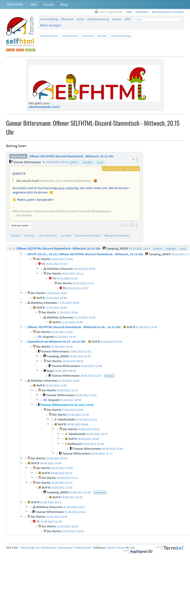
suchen (116, 19)
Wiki (33, 4)
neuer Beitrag (49, 19)
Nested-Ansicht (70, 35)
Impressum (65, 548)
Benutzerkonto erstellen (88, 235)
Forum (48, 4)
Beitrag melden (20, 225)
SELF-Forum (18, 156)
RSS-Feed (102, 35)
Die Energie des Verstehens (38, 548)
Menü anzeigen (50, 25)
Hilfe (128, 19)
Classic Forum (115, 548)
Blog (63, 4)
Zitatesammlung (98, 19)
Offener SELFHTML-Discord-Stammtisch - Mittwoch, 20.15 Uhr (71, 156)
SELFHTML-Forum (49, 35)
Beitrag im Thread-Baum (117, 235)
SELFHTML (15, 4)
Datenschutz (83, 548)
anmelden (66, 235)
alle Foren (29, 235)
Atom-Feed (87, 35)
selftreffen (87, 162)
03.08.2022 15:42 (57, 162)
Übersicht (67, 19)
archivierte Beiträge (121, 35)
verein (100, 162)
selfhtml (73, 162)
